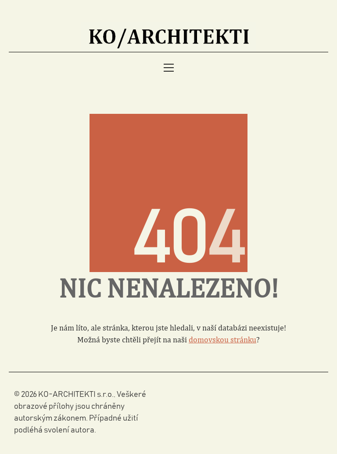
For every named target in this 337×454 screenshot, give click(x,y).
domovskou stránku (222, 339)
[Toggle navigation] (168, 67)
